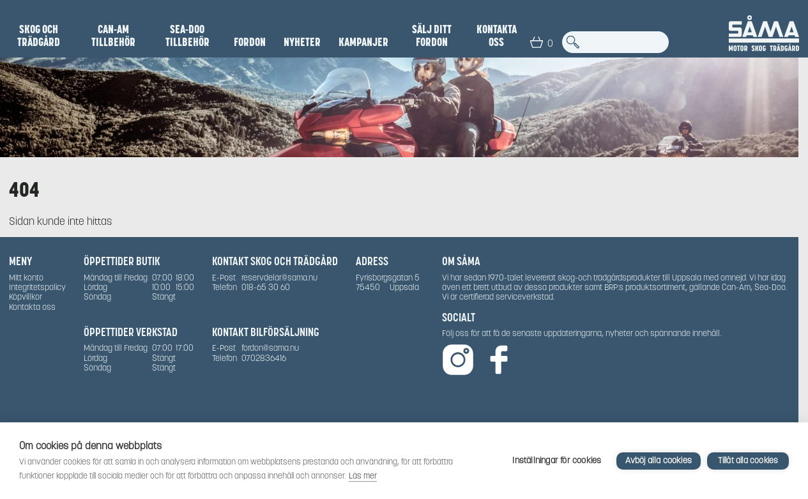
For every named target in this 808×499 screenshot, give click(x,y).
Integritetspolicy (37, 287)
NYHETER (302, 42)
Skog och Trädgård (38, 36)
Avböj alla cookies (658, 460)
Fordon (250, 42)
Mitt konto (26, 277)
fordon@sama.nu (270, 347)
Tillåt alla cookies (748, 460)
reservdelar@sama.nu (279, 277)
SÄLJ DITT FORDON (432, 36)
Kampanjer (363, 42)
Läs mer (363, 475)
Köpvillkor (25, 296)
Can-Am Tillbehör (113, 36)
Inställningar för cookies (556, 460)
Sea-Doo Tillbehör (187, 36)
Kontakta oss (496, 36)
